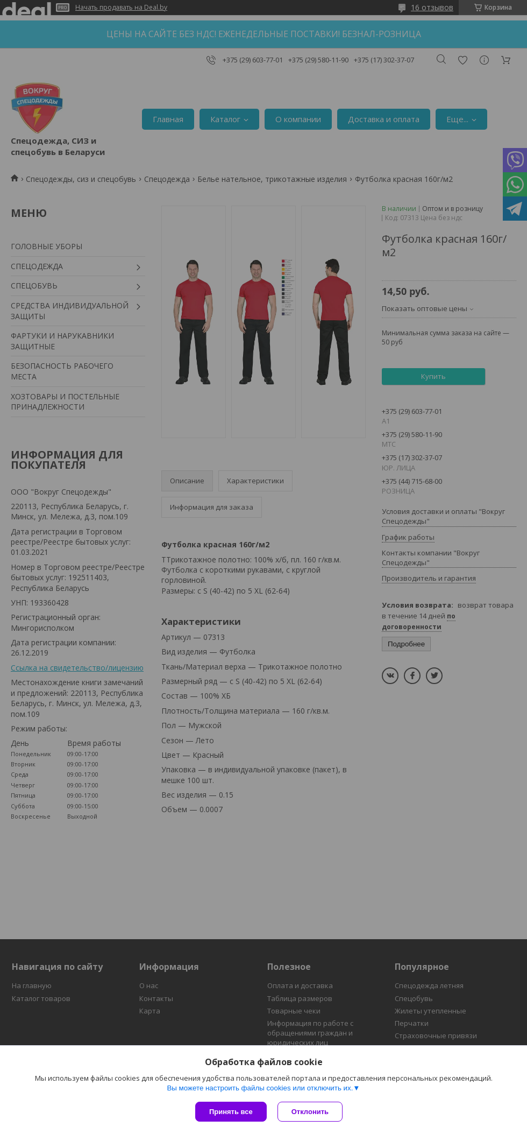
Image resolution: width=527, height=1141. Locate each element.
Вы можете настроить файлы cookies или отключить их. (260, 1088)
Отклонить (310, 1112)
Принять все (231, 1112)
